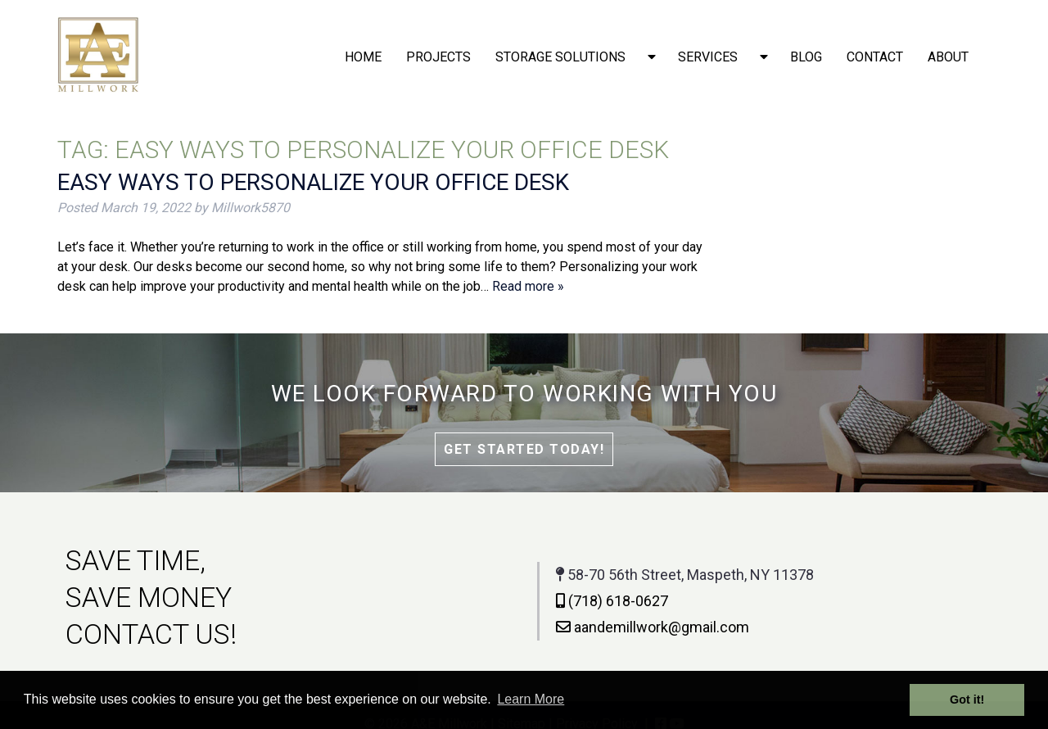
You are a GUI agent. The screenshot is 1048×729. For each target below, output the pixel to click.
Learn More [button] (530, 699)
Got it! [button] (967, 699)
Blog (806, 57)
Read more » (528, 286)
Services (708, 57)
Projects (438, 57)
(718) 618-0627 (609, 600)
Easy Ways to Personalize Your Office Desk (313, 182)
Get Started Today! (524, 449)
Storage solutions (560, 57)
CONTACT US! (147, 634)
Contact (875, 57)
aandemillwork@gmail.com (649, 627)
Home (363, 57)
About (948, 57)
